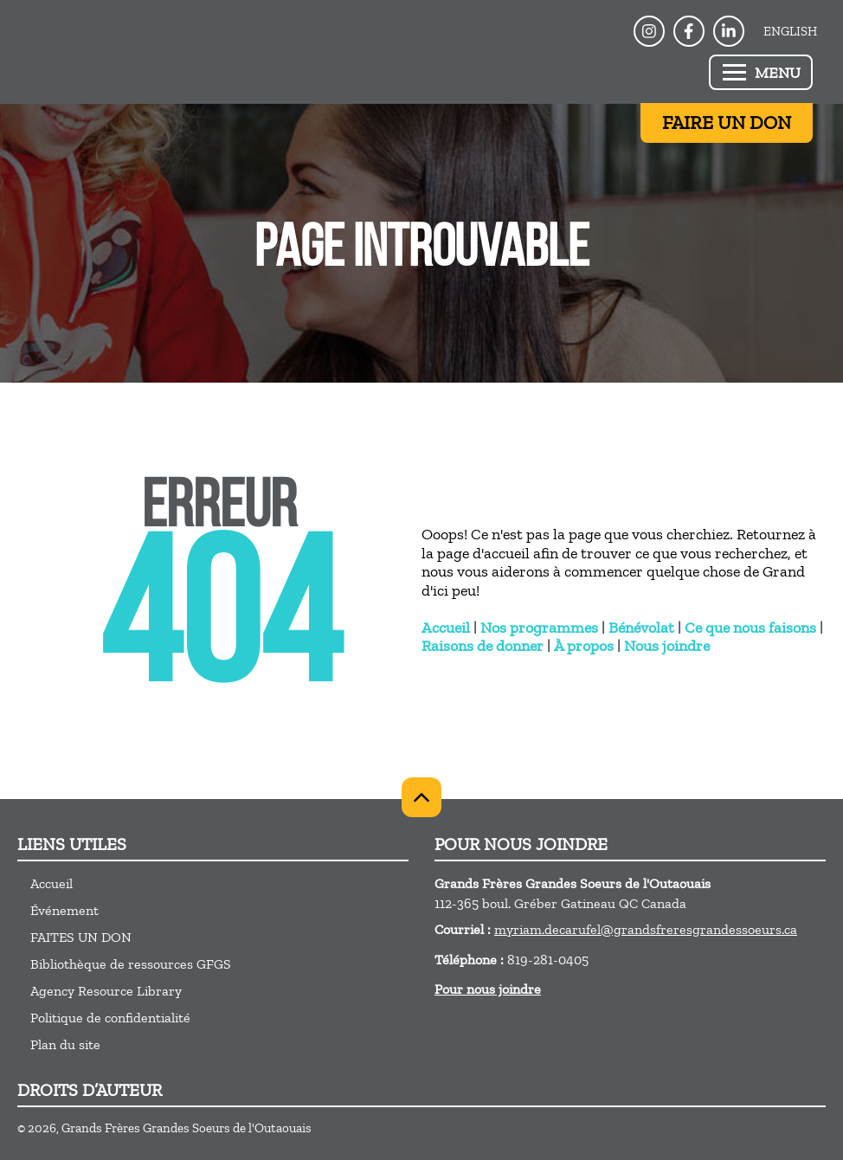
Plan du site (65, 1044)
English (790, 31)
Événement (64, 910)
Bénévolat (641, 627)
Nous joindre (667, 645)
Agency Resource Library (106, 991)
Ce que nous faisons (750, 627)
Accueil (446, 627)
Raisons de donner (483, 645)
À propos (584, 645)
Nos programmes (539, 627)
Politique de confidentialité (110, 1017)
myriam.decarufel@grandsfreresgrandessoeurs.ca (645, 929)
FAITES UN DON (81, 937)
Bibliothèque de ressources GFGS (130, 964)
